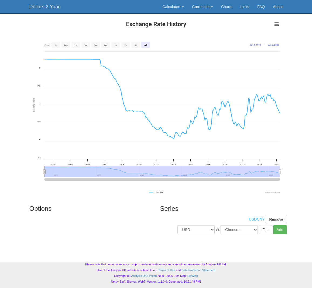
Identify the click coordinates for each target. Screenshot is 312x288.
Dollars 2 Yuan (45, 6)
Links (244, 7)
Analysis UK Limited (144, 275)
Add (280, 230)
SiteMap (192, 275)
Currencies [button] (202, 7)
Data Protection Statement (198, 270)
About (278, 7)
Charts (226, 7)
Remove (276, 219)
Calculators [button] (173, 7)
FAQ (261, 7)
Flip (265, 230)
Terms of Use (166, 270)
